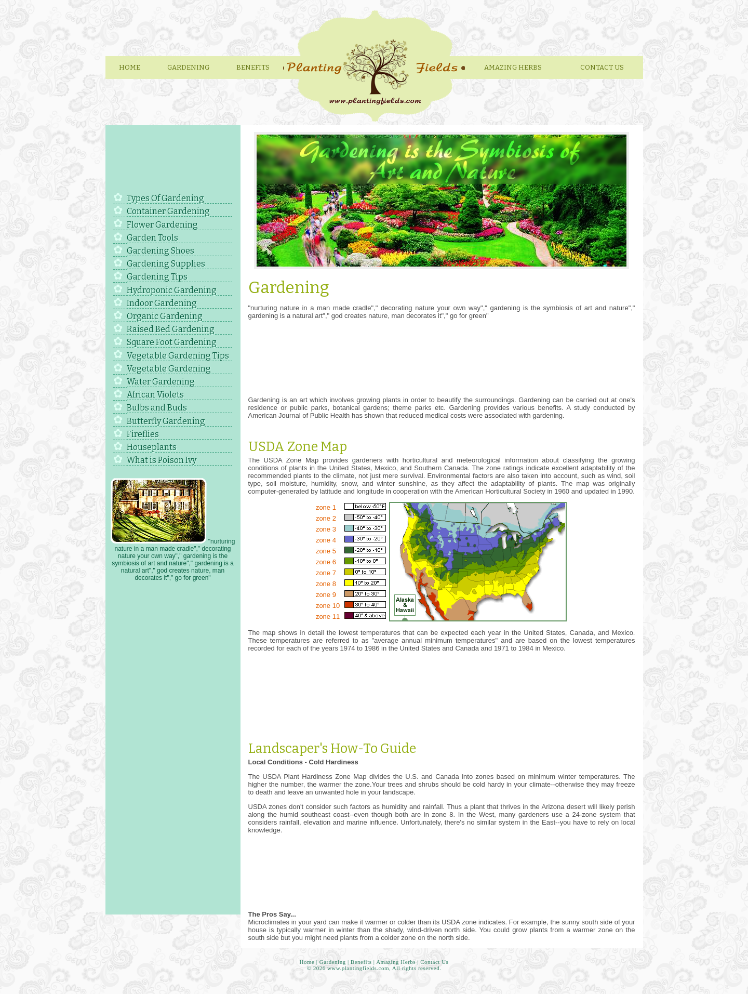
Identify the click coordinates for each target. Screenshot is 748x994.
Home (129, 67)
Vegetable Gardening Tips (178, 356)
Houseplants (152, 447)
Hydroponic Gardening (172, 290)
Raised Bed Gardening (171, 329)
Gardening (188, 67)
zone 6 (326, 562)
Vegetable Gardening (169, 369)
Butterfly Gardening (166, 421)
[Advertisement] (173, 160)
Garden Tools (152, 238)
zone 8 (326, 584)
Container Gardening (168, 211)
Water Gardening (161, 382)
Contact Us (602, 67)
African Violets (155, 395)
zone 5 (326, 551)
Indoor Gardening (162, 303)
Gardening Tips (157, 277)
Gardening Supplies (166, 264)
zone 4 (326, 540)
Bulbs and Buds (157, 408)
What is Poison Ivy (161, 460)
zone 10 (328, 605)
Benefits (253, 67)
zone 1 (326, 507)
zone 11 (328, 616)
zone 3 (326, 529)
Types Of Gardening (165, 198)
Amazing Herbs (396, 962)
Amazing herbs (513, 67)
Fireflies (143, 434)
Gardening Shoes (160, 251)
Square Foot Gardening (172, 342)
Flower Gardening (162, 225)
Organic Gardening (165, 316)
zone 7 (326, 573)
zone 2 (326, 518)
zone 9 (326, 595)
